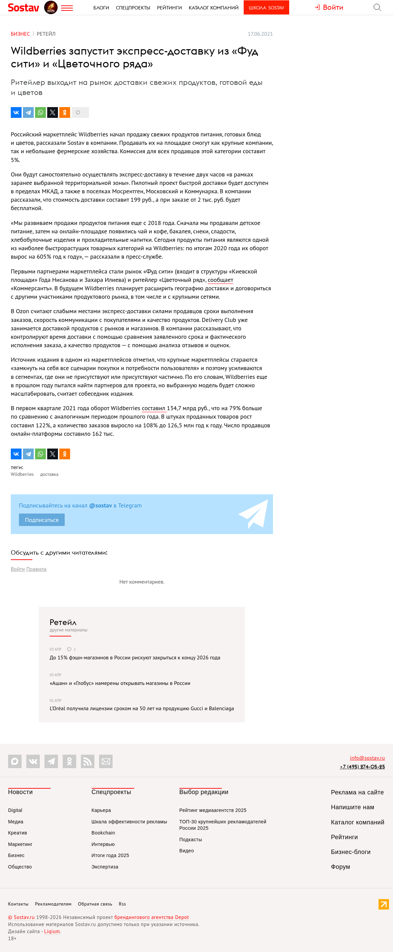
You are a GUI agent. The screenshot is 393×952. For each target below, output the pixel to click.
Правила (36, 568)
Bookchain (103, 832)
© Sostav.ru (21, 917)
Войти (18, 568)
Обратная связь (95, 904)
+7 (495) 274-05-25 (362, 766)
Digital (15, 810)
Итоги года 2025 (110, 855)
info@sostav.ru (367, 758)
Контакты (18, 904)
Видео (186, 850)
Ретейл (63, 622)
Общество (20, 866)
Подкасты (190, 839)
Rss (122, 904)
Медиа (16, 821)
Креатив (17, 832)
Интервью (103, 844)
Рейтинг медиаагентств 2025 (212, 810)
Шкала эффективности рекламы (129, 821)
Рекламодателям (53, 904)
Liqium (52, 931)
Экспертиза (105, 866)
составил (154, 408)
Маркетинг (20, 844)
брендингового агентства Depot (151, 917)
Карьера (101, 810)
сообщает (220, 280)
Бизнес (16, 855)
